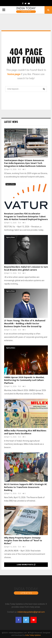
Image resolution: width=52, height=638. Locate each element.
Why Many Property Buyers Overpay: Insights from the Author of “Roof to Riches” (23, 541)
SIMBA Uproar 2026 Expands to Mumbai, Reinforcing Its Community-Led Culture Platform (24, 380)
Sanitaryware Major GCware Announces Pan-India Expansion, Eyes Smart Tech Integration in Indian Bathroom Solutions (25, 163)
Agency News (10, 131)
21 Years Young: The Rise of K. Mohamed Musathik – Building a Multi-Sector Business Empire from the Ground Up (24, 323)
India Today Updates (33, 635)
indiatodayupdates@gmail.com (31, 612)
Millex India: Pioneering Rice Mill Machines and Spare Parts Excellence (25, 432)
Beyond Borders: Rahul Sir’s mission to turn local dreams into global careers (26, 268)
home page (13, 74)
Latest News (11, 122)
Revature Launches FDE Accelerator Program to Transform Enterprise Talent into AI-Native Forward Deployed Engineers (26, 216)
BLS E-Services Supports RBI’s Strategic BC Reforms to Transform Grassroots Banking (25, 487)
